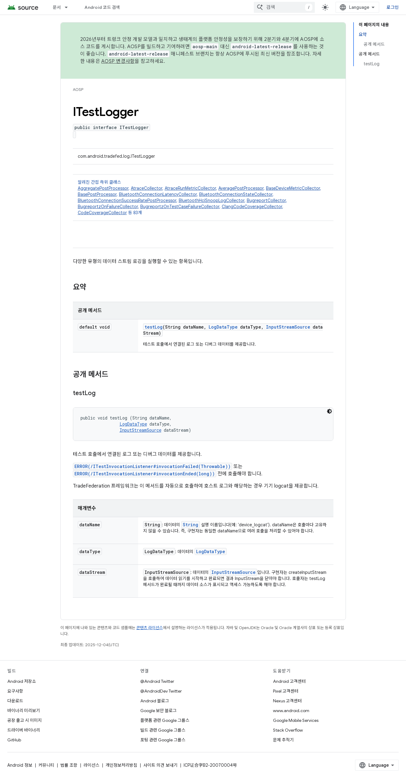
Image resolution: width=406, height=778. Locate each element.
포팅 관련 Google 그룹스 (162, 740)
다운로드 (15, 701)
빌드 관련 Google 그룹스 (162, 730)
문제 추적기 (283, 740)
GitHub (14, 740)
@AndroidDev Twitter (161, 691)
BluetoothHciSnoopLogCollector (211, 200)
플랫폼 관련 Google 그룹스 (164, 720)
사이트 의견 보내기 (160, 765)
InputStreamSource (288, 327)
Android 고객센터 (289, 681)
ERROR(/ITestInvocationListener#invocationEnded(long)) (144, 474)
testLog (154, 327)
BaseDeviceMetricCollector (293, 188)
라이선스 (91, 765)
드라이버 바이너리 (23, 730)
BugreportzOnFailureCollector (108, 206)
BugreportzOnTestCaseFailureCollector (179, 206)
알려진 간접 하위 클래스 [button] (203, 197)
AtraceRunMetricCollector (190, 188)
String (190, 525)
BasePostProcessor (97, 194)
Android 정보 (19, 765)
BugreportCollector (266, 200)
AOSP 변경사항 (118, 61)
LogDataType (223, 327)
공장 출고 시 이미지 (24, 720)
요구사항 (15, 691)
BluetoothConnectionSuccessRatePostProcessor (127, 200)
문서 (57, 7)
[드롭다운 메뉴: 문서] (69, 7)
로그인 (392, 7)
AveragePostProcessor (241, 188)
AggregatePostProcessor (103, 188)
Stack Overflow (288, 730)
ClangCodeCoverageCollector (252, 206)
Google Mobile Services (295, 720)
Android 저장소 (21, 681)
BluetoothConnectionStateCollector (235, 194)
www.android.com (291, 710)
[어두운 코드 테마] (329, 411)
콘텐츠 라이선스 (149, 627)
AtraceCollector (146, 188)
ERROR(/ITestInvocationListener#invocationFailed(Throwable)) (152, 466)
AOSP (78, 89)
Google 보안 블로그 (158, 710)
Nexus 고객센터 (287, 701)
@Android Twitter (157, 681)
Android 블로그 (154, 701)
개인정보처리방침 (121, 765)
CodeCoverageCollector (102, 212)
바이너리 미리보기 (23, 710)
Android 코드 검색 (102, 7)
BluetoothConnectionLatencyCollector (158, 194)
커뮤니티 (46, 765)
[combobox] (284, 7)
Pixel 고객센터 (285, 691)
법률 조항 (68, 765)
